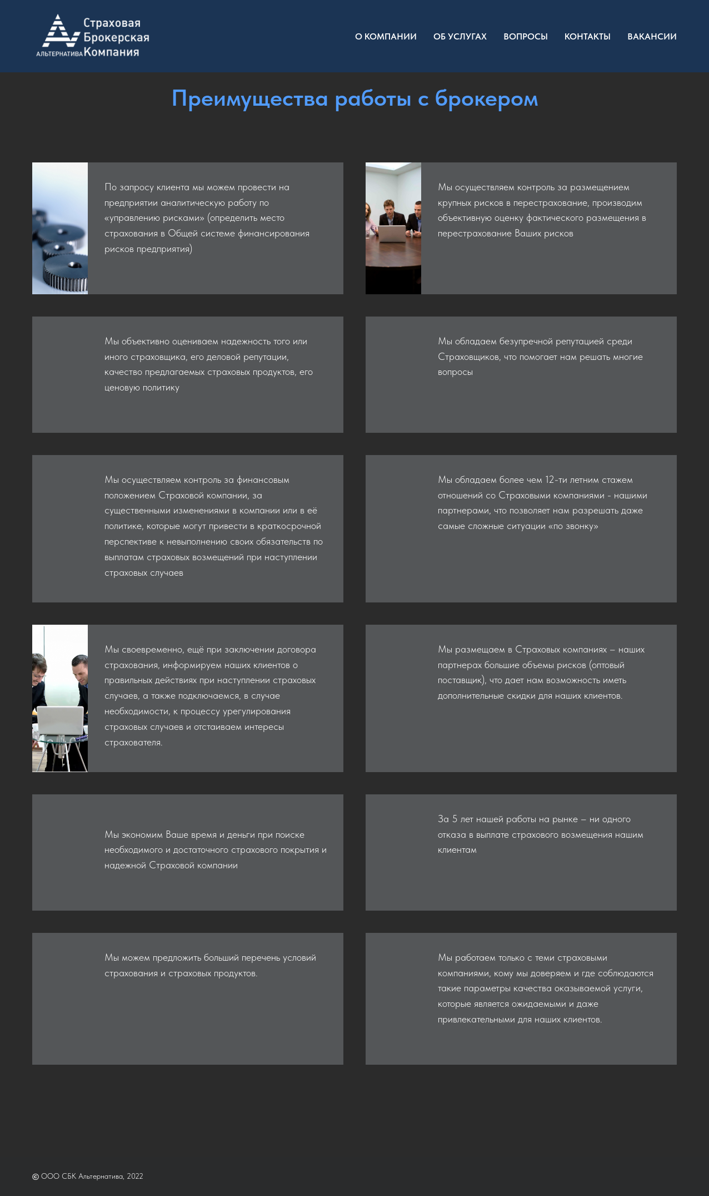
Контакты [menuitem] (588, 36)
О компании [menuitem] (386, 36)
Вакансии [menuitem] (652, 36)
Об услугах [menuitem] (460, 36)
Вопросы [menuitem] (525, 36)
